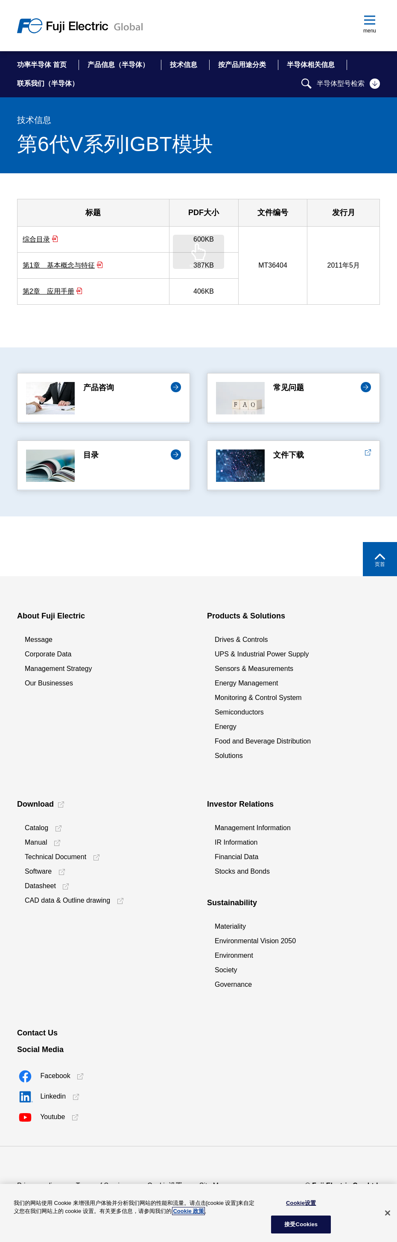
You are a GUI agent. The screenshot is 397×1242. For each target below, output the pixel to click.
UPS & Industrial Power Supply (262, 654)
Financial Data (236, 856)
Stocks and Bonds (242, 871)
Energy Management (246, 683)
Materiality (230, 926)
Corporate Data (48, 654)
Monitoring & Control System (258, 697)
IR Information (236, 842)
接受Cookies (301, 1224)
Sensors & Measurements (254, 668)
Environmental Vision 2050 (255, 941)
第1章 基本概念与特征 (59, 265)
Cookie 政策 (188, 1211)
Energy (225, 726)
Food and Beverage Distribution (263, 741)
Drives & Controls (241, 639)
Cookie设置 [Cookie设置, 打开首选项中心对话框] (301, 1203)
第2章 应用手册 (48, 291)
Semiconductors (239, 712)
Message (39, 639)
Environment (234, 955)
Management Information (253, 827)
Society (226, 970)
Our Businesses (49, 683)
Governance (233, 984)
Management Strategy (58, 668)
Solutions (229, 755)
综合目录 (36, 239)
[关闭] (387, 1213)
